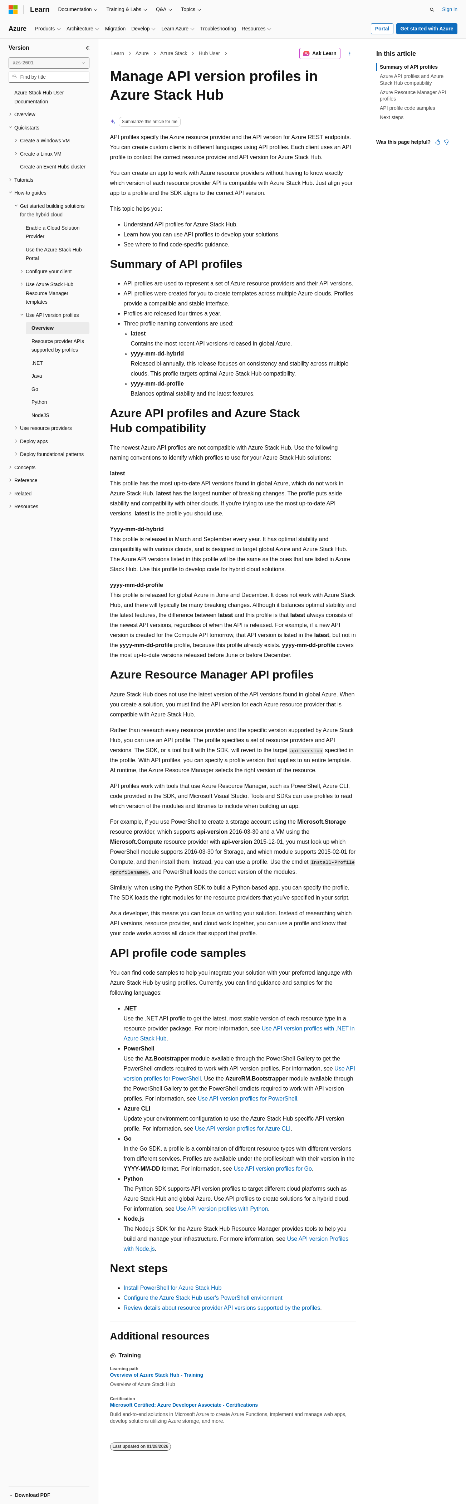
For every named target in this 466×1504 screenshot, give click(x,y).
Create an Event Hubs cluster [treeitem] (52, 167)
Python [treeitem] (39, 402)
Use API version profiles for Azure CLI (243, 1129)
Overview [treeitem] (42, 328)
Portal (382, 28)
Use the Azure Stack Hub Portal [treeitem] (54, 254)
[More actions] (349, 53)
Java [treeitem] (36, 376)
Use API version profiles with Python (222, 1209)
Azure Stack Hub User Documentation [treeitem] (39, 97)
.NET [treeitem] (37, 363)
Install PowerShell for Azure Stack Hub (173, 1288)
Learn (117, 53)
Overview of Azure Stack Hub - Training (156, 1375)
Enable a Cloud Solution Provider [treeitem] (52, 232)
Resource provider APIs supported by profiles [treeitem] (57, 345)
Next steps (391, 117)
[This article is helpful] (437, 142)
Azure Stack (173, 53)
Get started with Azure (426, 28)
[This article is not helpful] (446, 142)
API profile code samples (407, 108)
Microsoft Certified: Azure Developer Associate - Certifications (184, 1405)
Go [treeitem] (34, 389)
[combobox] (49, 63)
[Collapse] (87, 47)
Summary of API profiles (409, 67)
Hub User (209, 53)
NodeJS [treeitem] (40, 415)
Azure (142, 53)
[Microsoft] (13, 9)
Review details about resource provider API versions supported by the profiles (222, 1308)
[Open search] (432, 9)
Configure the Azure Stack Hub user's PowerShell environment (203, 1298)
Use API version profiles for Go (273, 1169)
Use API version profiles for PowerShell (247, 1099)
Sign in (449, 9)
